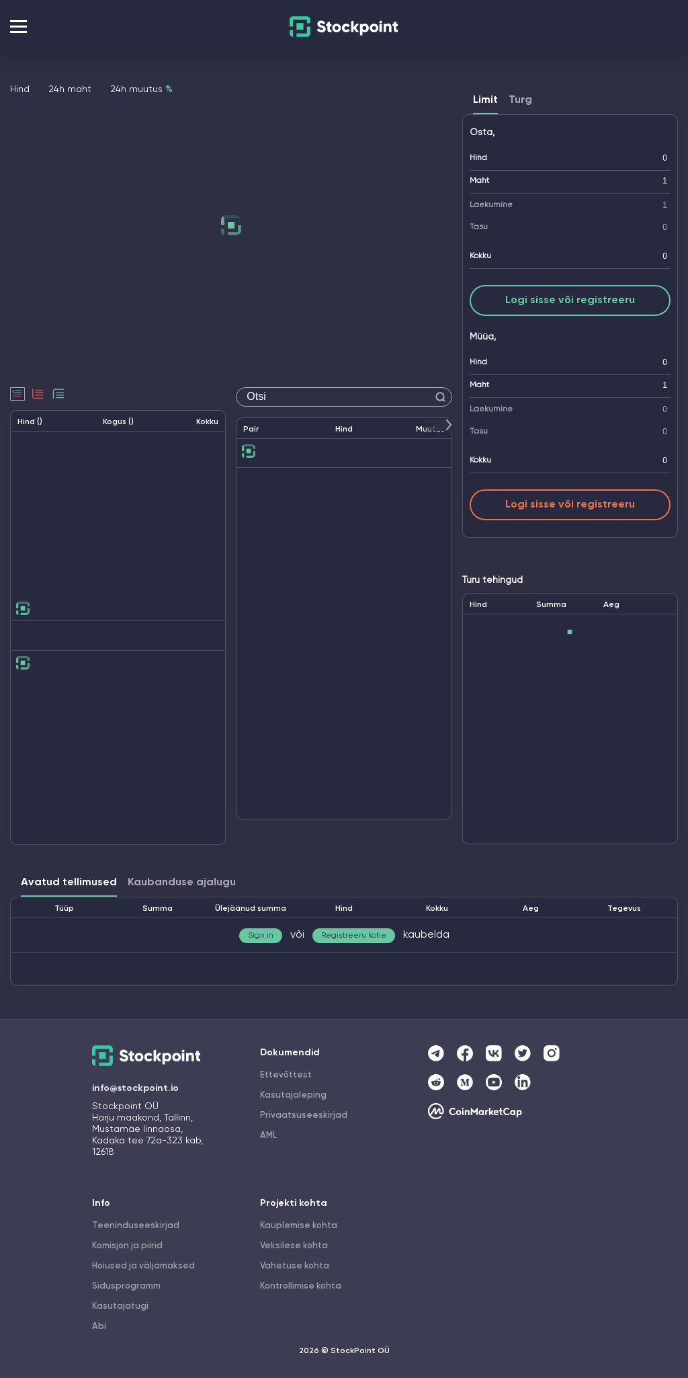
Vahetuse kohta (294, 1266)
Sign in (260, 936)
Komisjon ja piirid (127, 1246)
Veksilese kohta (294, 1246)
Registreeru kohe (353, 936)
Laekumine (491, 205)
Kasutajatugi (120, 1306)
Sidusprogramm (126, 1286)
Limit (485, 100)
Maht (479, 181)
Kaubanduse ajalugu (182, 882)
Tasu (479, 227)
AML (268, 1135)
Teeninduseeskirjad (135, 1225)
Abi (99, 1326)
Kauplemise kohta (298, 1225)
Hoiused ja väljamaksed (143, 1266)
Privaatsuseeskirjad (303, 1115)
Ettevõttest (286, 1075)
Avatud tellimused (69, 882)
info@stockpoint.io (135, 1088)
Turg (520, 100)
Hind (478, 158)
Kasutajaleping (293, 1095)
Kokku (480, 256)
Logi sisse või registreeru (570, 300)
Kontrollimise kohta (300, 1286)
